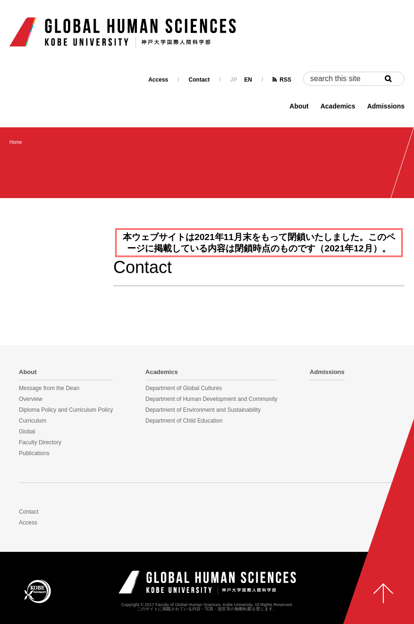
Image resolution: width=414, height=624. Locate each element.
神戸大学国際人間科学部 (207, 583)
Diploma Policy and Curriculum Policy (66, 410)
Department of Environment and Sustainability (203, 410)
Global (27, 431)
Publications (34, 453)
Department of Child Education (183, 420)
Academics (338, 106)
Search (393, 79)
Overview (30, 399)
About (298, 106)
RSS (285, 79)
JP (233, 79)
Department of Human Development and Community (211, 399)
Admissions (386, 106)
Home (15, 142)
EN (248, 79)
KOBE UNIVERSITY (37, 591)
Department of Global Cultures (183, 388)
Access (158, 79)
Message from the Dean (49, 388)
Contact (199, 79)
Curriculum (32, 420)
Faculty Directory (40, 442)
